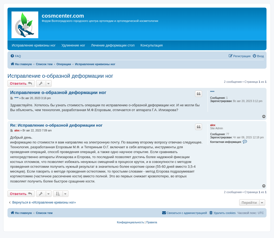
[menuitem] (15, 56)
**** (212, 92)
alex (212, 125)
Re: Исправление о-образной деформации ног (56, 125)
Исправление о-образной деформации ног (60, 76)
